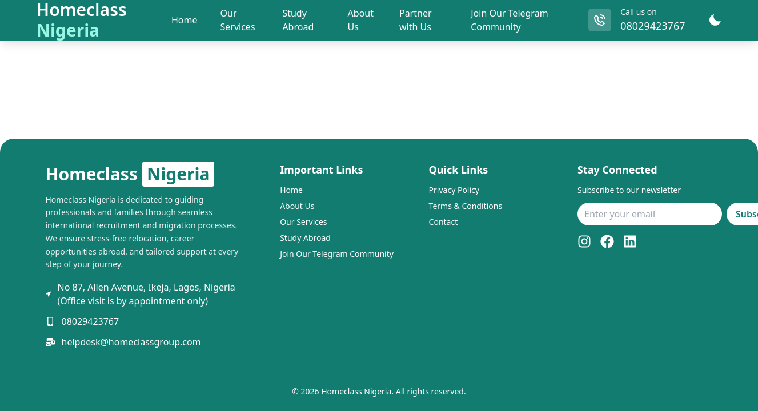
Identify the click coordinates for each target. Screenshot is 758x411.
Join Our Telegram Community (337, 253)
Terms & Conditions (466, 205)
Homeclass (130, 174)
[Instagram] (584, 241)
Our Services (303, 221)
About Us (297, 205)
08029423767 (652, 26)
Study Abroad (305, 237)
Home (291, 189)
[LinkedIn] (630, 241)
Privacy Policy (454, 189)
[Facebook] (607, 241)
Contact (443, 221)
